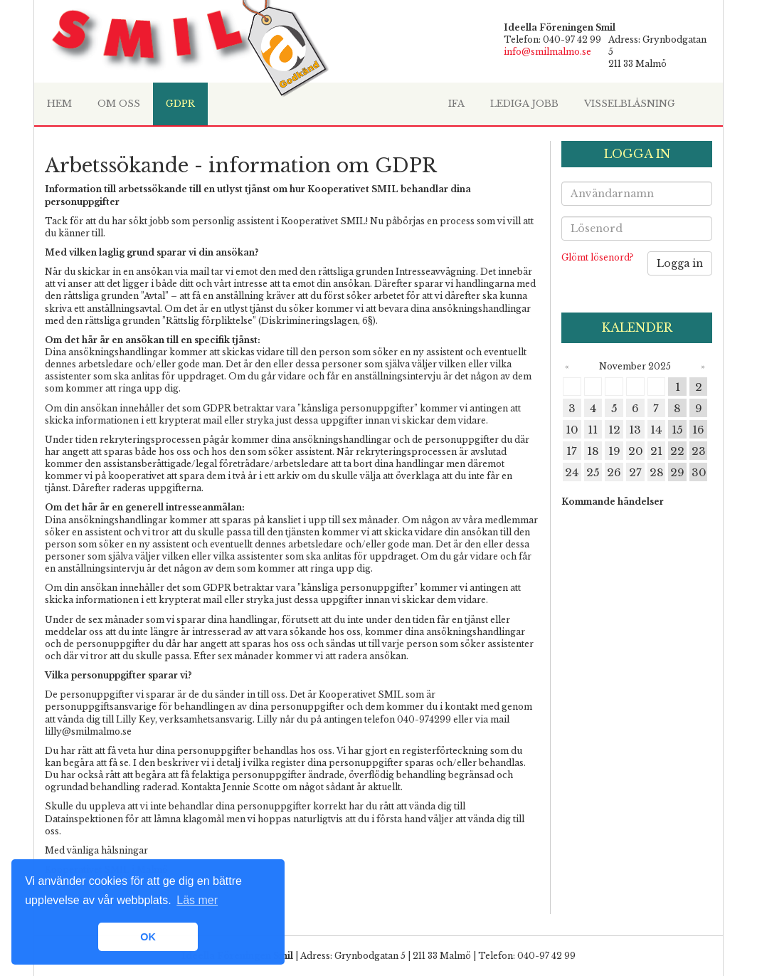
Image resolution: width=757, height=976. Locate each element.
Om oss (118, 104)
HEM (59, 104)
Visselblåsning (629, 104)
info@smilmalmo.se (547, 51)
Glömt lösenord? (597, 257)
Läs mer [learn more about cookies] (197, 900)
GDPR (180, 104)
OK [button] (148, 937)
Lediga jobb (524, 104)
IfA (456, 104)
